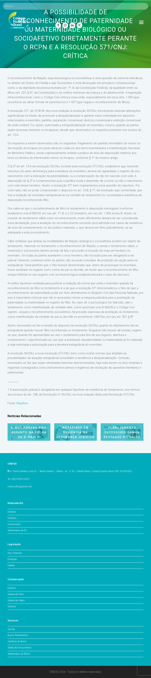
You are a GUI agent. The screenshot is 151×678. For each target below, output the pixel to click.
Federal (11, 565)
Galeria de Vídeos (16, 600)
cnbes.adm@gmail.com (20, 486)
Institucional (14, 524)
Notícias (12, 606)
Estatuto (12, 518)
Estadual (12, 559)
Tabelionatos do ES (17, 530)
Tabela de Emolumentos (20, 647)
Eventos (12, 588)
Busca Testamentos (18, 635)
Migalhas (22, 403)
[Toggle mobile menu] (141, 22)
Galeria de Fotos (16, 594)
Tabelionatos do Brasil (19, 653)
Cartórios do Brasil (17, 641)
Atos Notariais (15, 553)
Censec (11, 629)
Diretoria (12, 512)
